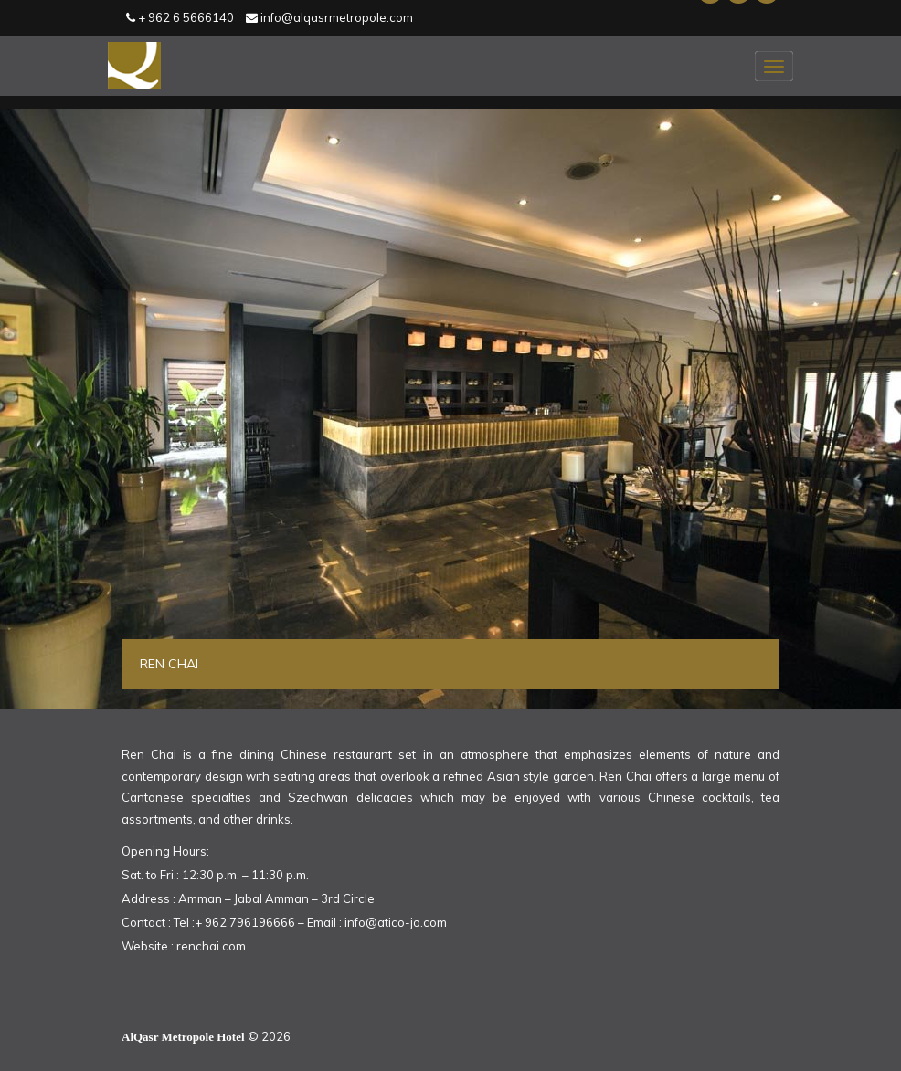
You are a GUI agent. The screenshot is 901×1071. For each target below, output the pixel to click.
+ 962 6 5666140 (180, 17)
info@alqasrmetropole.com (329, 17)
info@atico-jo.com (395, 922)
